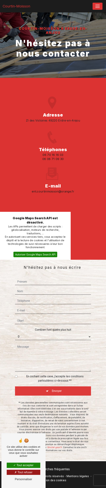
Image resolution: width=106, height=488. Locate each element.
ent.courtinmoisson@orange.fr (53, 186)
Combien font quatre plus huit (53, 324)
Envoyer (57, 385)
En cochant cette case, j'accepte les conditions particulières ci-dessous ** (55, 373)
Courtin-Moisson (16, 6)
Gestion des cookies (53, 480)
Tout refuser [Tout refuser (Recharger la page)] (23, 472)
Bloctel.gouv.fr (55, 442)
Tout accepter (23, 465)
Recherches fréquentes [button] (53, 469)
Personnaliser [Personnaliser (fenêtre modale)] (23, 479)
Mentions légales (77, 476)
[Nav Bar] (97, 6)
